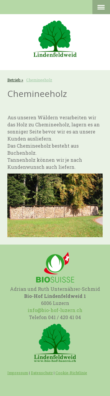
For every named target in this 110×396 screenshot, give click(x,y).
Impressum (17, 372)
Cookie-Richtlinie (71, 372)
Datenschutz (42, 372)
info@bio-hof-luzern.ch (55, 310)
